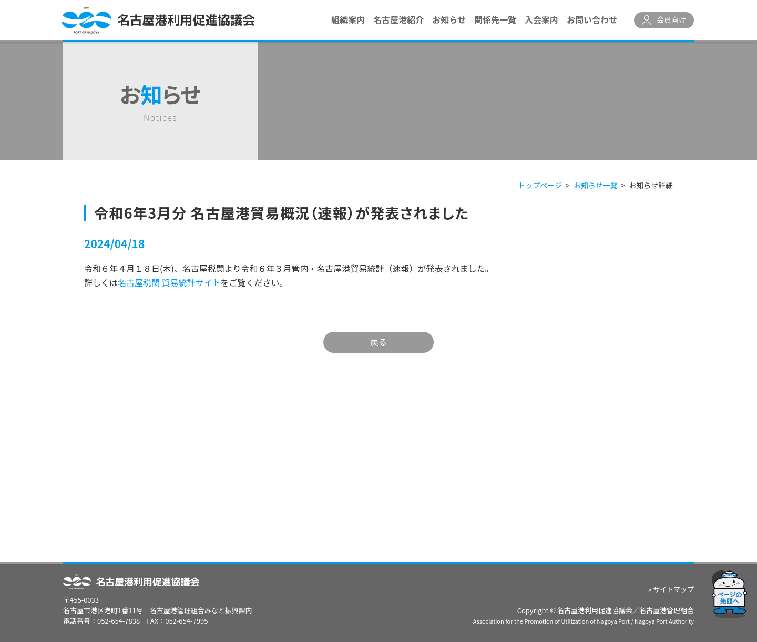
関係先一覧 (495, 19)
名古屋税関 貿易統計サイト (169, 282)
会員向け (671, 19)
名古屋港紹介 (398, 19)
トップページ (540, 185)
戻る (378, 341)
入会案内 (541, 19)
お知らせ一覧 (596, 185)
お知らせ (449, 19)
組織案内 (348, 19)
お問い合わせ (592, 19)
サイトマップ (673, 589)
